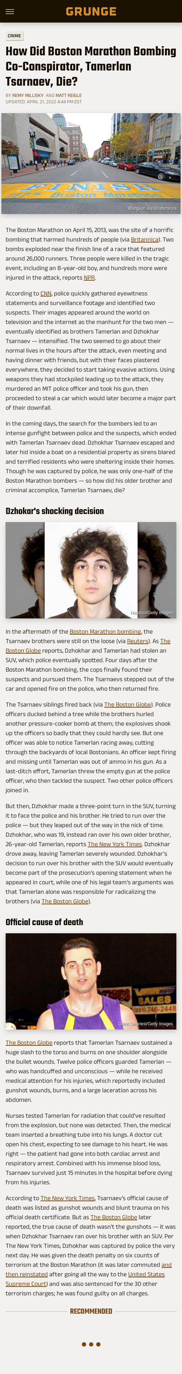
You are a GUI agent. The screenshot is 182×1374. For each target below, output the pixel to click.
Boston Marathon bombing (105, 631)
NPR (89, 277)
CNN (45, 293)
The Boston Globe (127, 704)
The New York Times (115, 844)
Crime (14, 36)
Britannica (144, 239)
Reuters (137, 641)
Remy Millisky (28, 95)
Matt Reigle (69, 95)
